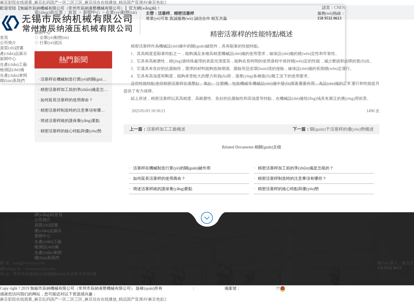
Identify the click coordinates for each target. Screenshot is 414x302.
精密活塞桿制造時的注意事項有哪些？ (292, 178)
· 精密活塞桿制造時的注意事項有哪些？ (73, 110)
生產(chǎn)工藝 (13, 64)
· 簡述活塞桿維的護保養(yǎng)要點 (69, 120)
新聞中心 (8, 59)
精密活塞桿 (173, 83)
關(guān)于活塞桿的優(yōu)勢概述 (342, 129)
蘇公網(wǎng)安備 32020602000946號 (315, 288)
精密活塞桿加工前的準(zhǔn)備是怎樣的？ (296, 168)
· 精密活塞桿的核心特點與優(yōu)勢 (70, 131)
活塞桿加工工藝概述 (166, 129)
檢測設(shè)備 (12, 70)
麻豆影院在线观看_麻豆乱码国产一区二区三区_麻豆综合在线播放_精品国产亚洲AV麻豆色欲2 (83, 2)
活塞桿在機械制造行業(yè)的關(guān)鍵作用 (171, 168)
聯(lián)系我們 (12, 81)
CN (337, 7)
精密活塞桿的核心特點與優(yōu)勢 (288, 189)
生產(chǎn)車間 (13, 75)
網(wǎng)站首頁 (48, 215)
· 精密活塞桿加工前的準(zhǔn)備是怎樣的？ (73, 89)
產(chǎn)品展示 (13, 53)
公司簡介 (8, 43)
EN (342, 7)
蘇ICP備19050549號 (258, 288)
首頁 (4, 37)
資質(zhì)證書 (12, 48)
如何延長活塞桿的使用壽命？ (159, 178)
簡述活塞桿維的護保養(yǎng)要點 (162, 189)
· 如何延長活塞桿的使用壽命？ (66, 100)
